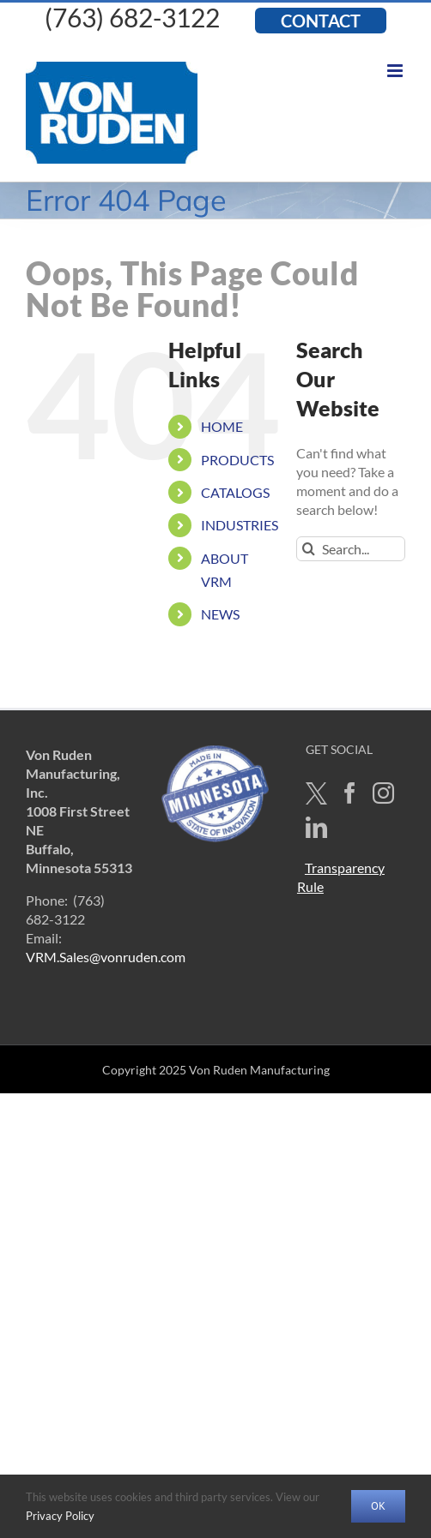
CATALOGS (235, 492)
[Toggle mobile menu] (396, 71)
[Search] (308, 548)
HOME (222, 426)
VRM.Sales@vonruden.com (105, 957)
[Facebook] (350, 793)
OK (378, 1506)
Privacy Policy (60, 1516)
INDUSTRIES (239, 525)
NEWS (220, 614)
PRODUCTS (237, 460)
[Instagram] (383, 793)
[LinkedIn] (316, 827)
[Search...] (350, 548)
